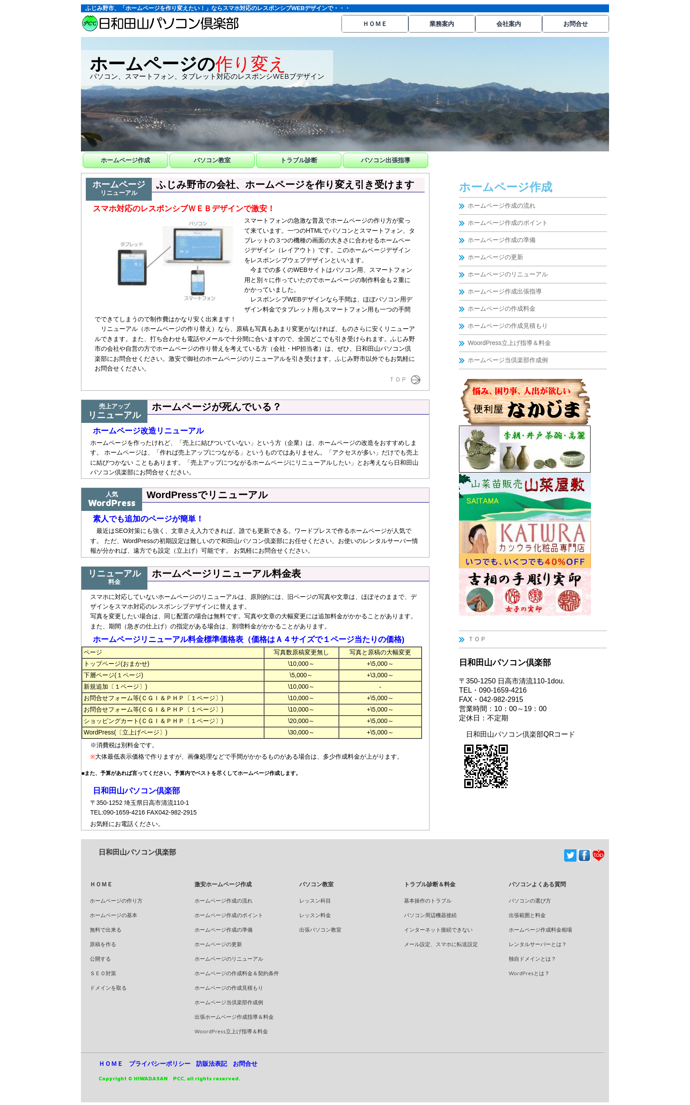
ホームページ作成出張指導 (505, 291)
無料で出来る (105, 929)
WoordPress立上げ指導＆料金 (509, 342)
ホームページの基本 (113, 915)
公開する (100, 958)
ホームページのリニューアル (508, 274)
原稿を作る (103, 944)
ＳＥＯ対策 (103, 973)
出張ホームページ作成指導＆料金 (234, 1016)
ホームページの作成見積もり (508, 325)
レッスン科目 (315, 900)
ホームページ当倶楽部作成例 (508, 359)
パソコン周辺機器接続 (430, 915)
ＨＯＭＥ (375, 23)
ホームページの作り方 (116, 900)
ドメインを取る (108, 987)
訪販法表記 (211, 1063)
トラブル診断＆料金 (429, 884)
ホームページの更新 (495, 257)
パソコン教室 (212, 160)
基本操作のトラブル (427, 900)
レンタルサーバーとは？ (538, 944)
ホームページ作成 (125, 160)
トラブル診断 (298, 160)
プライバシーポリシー (160, 1063)
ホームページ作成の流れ (502, 205)
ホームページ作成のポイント (508, 222)
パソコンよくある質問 (537, 884)
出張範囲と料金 (527, 915)
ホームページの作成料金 (502, 308)
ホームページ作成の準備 (502, 239)
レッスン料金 (315, 915)
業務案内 (441, 23)
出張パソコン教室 (320, 929)
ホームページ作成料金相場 (540, 929)
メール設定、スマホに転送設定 (441, 944)
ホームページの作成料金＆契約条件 (237, 973)
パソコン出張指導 (385, 160)
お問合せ (575, 23)
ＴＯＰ (477, 638)
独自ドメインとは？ (532, 958)
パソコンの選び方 (530, 900)
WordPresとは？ (529, 973)
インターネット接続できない (438, 929)
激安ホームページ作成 (223, 884)
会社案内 (508, 23)
